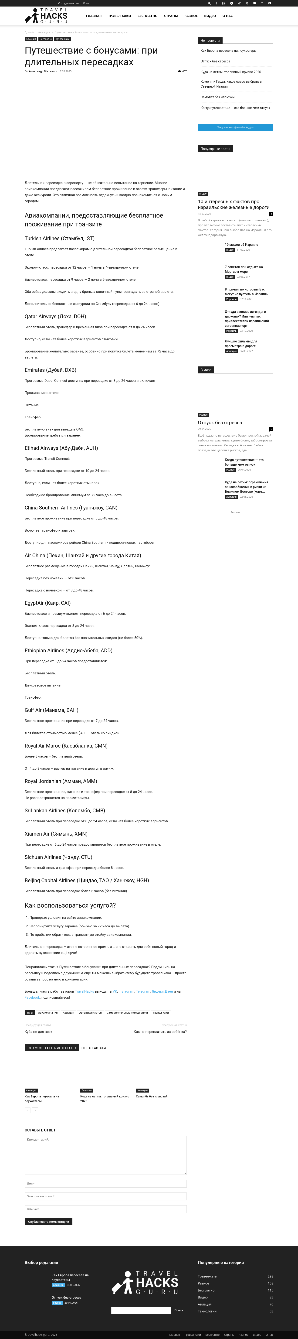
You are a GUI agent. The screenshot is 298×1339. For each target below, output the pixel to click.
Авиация (44, 32)
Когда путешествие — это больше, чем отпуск (235, 108)
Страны (171, 16)
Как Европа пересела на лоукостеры (229, 50)
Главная (94, 16)
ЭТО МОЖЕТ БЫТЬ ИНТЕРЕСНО (51, 1048)
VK (115, 991)
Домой (29, 32)
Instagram (126, 991)
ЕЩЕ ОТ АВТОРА (93, 1048)
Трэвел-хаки (119, 16)
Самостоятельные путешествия (127, 1012)
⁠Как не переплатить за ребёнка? (160, 1032)
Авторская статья (90, 1012)
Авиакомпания (48, 1012)
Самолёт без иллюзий (151, 1096)
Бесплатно (148, 16)
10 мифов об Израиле (241, 244)
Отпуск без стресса (215, 61)
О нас (86, 3)
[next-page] (35, 1110)
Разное (191, 16)
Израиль (231, 299)
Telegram (143, 991)
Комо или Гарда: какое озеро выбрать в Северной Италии (231, 84)
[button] (209, 3)
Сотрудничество (68, 3)
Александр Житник (42, 71)
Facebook (32, 997)
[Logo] (49, 16)
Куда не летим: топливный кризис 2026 (231, 72)
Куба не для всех (38, 1032)
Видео (210, 16)
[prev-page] (27, 1110)
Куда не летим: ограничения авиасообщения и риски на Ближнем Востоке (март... (246, 486)
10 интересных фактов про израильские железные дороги (234, 204)
